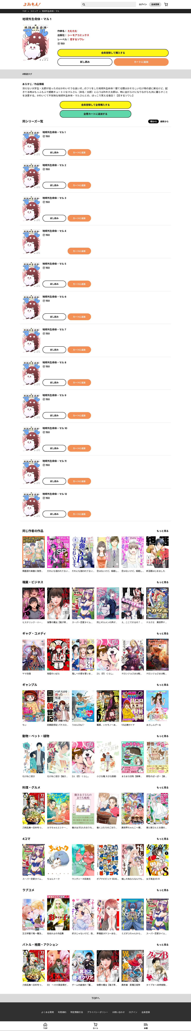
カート (95, 1028)
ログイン (143, 4)
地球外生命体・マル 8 (54, 362)
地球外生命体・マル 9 (54, 395)
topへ (95, 998)
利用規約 (62, 1012)
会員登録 (155, 4)
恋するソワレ (77, 39)
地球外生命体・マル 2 (54, 165)
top (24, 11)
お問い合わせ (118, 1012)
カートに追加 (141, 61)
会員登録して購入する (113, 52)
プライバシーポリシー (97, 1012)
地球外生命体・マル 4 (54, 230)
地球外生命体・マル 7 (54, 329)
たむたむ (72, 31)
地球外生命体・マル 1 (54, 132)
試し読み (85, 61)
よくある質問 (47, 1012)
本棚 (146, 1028)
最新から (164, 121)
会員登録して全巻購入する (95, 104)
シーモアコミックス (78, 35)
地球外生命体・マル (50, 11)
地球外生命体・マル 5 (54, 263)
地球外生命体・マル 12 (55, 493)
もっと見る (163, 530)
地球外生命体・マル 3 (54, 198)
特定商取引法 (76, 1012)
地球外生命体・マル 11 (54, 461)
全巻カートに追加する (95, 113)
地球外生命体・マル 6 (54, 296)
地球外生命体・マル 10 (55, 428)
